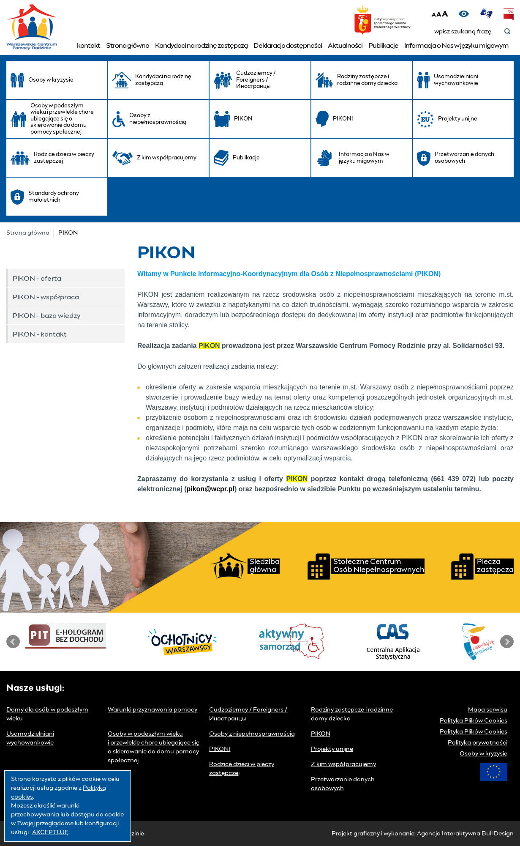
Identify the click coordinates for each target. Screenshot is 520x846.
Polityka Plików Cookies (473, 721)
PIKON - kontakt (40, 334)
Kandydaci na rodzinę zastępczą (201, 45)
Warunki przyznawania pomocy (152, 710)
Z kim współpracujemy (343, 764)
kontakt (88, 45)
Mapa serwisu (487, 710)
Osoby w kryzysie (483, 754)
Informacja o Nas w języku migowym (456, 45)
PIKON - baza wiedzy (46, 315)
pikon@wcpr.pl (210, 489)
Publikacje (383, 45)
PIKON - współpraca (46, 297)
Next (507, 642)
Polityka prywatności (477, 743)
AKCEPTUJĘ (50, 832)
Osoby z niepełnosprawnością (252, 734)
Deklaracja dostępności (287, 45)
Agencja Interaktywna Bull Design (465, 834)
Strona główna (127, 45)
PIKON (320, 734)
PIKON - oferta (37, 278)
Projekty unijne (332, 749)
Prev (13, 642)
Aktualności (345, 45)
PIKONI (219, 749)
